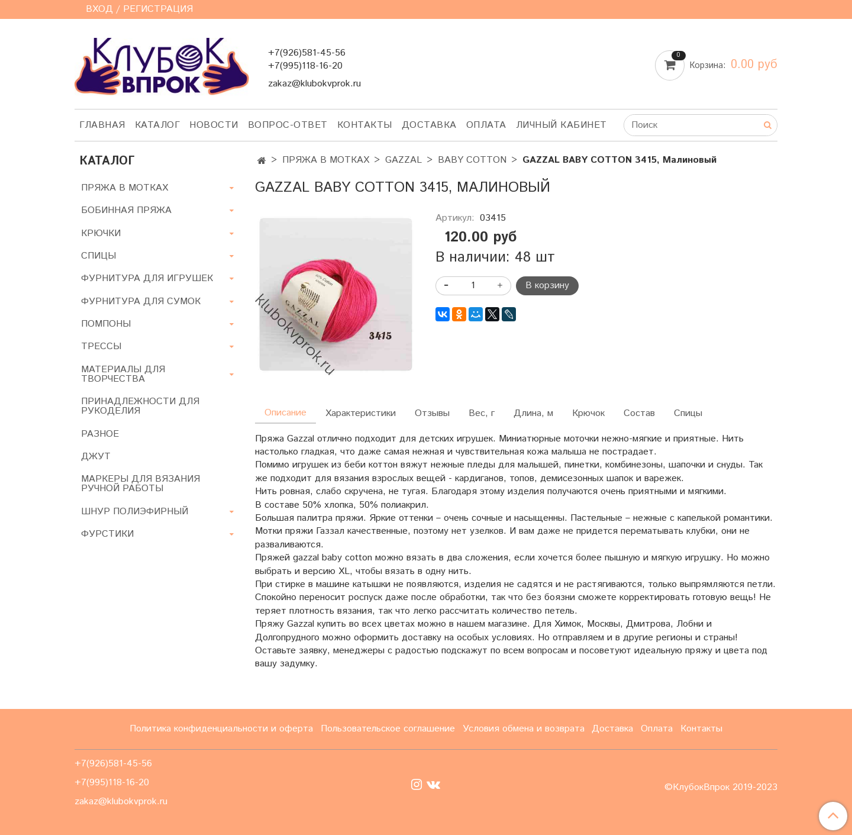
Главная (102, 125)
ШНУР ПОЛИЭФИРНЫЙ (134, 511)
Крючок (588, 413)
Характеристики (360, 413)
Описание (285, 413)
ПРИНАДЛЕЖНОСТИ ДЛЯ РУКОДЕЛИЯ (140, 406)
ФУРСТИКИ (107, 534)
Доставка (429, 125)
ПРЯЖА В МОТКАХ (325, 160)
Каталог (157, 125)
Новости (213, 125)
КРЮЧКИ (101, 233)
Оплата (486, 125)
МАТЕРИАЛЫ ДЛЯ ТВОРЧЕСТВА (123, 374)
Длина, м (533, 413)
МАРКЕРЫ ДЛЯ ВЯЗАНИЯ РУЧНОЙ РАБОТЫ (140, 483)
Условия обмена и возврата (524, 729)
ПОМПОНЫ (106, 324)
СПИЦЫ (98, 256)
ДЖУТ (96, 456)
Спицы (688, 413)
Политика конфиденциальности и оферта (221, 729)
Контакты (364, 125)
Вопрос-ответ (288, 125)
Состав (639, 413)
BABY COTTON (472, 160)
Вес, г (482, 413)
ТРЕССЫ (101, 346)
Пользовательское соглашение (388, 729)
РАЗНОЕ (100, 434)
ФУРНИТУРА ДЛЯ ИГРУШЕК (147, 278)
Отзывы (432, 413)
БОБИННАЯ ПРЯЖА (126, 210)
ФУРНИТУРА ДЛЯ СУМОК (141, 301)
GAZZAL (403, 160)
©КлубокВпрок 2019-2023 (720, 787)
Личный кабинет (561, 125)
